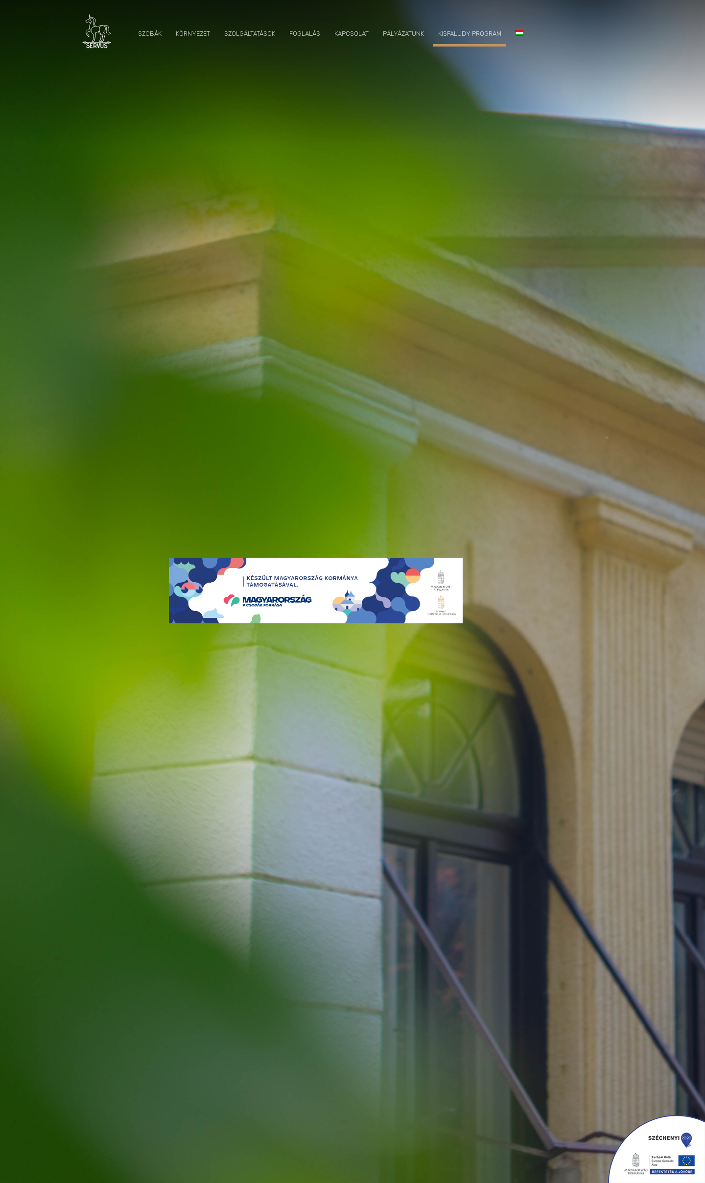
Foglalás (304, 33)
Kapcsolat (351, 33)
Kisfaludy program (469, 33)
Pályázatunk (403, 33)
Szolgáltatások (249, 33)
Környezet (193, 33)
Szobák (150, 33)
